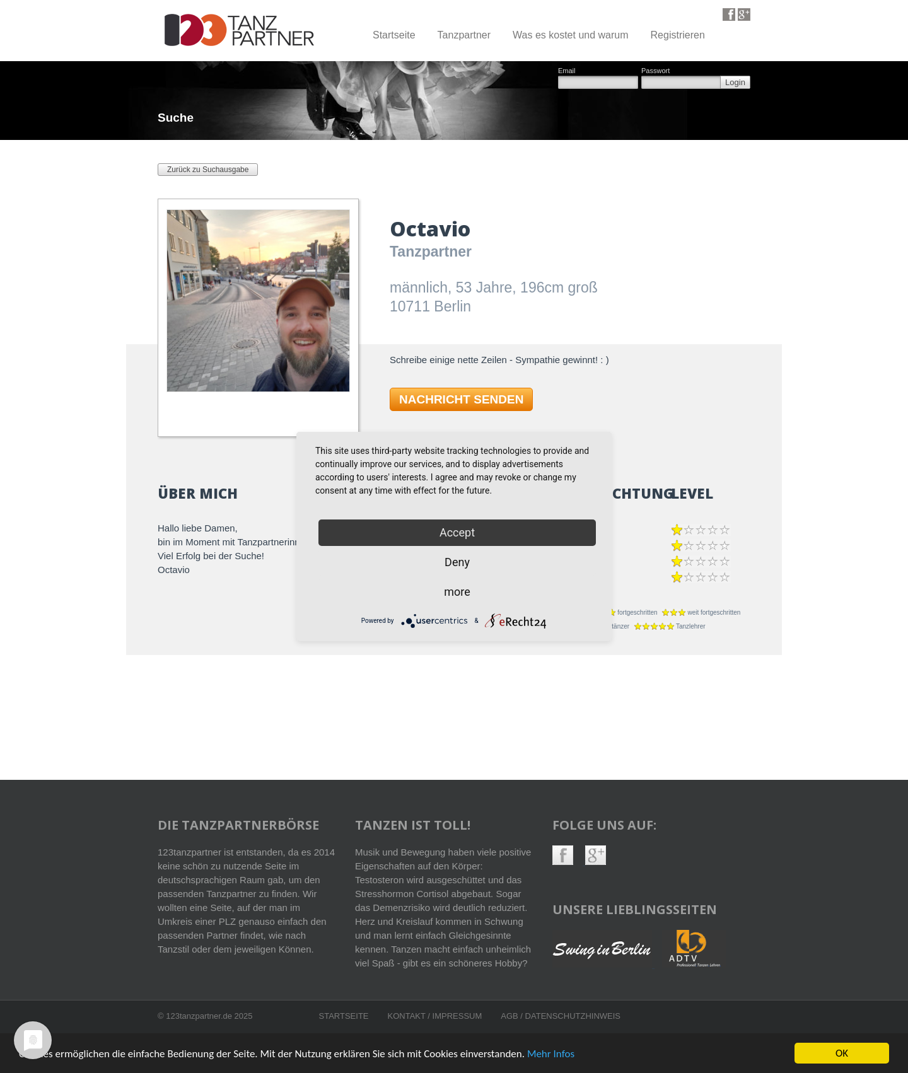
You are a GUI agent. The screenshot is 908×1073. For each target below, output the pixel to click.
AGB (510, 1016)
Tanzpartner (464, 35)
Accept (457, 532)
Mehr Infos (550, 1054)
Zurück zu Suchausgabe (207, 169)
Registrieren (678, 35)
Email (567, 70)
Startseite (394, 35)
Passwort (655, 70)
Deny (457, 562)
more (457, 591)
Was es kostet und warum (570, 35)
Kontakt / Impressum (435, 1016)
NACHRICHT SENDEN (461, 399)
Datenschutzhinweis (572, 1016)
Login (735, 82)
